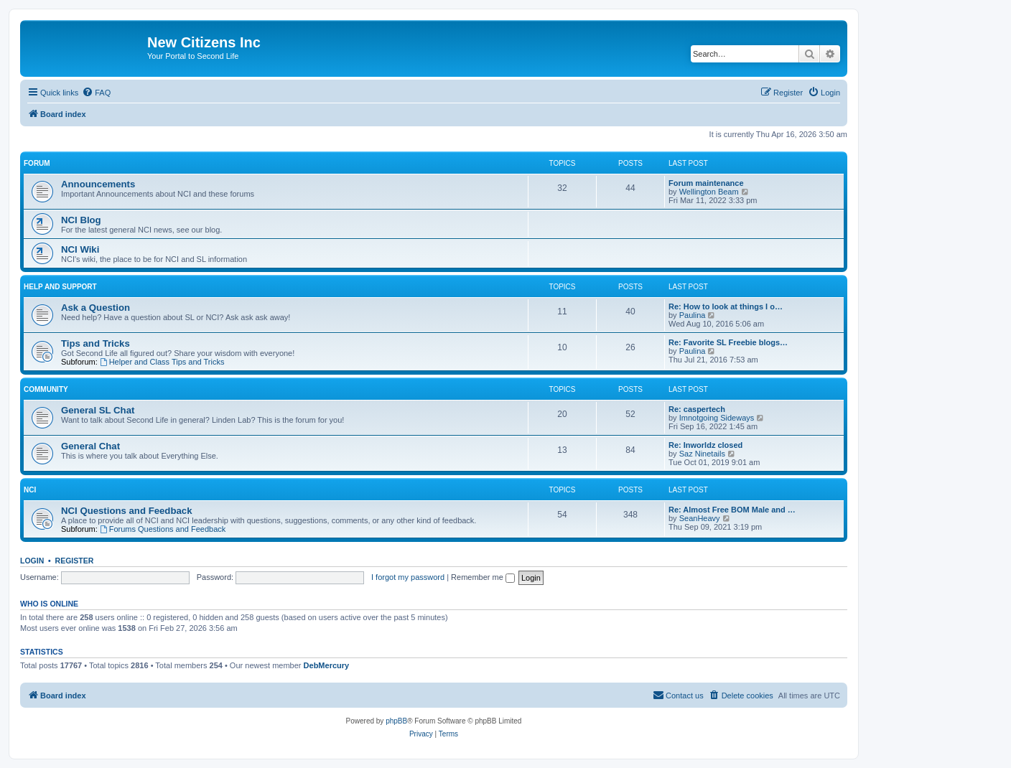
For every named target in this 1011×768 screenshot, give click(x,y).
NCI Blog (81, 220)
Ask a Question (95, 307)
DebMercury (327, 665)
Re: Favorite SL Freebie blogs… (728, 342)
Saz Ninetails (702, 453)
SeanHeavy (699, 518)
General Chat (90, 446)
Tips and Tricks (95, 343)
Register (74, 560)
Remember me (483, 577)
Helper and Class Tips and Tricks (162, 361)
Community (46, 389)
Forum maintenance (706, 183)
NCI (30, 490)
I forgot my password (407, 577)
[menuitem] (96, 92)
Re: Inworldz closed (705, 445)
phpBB (396, 721)
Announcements (98, 184)
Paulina (692, 315)
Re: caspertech (696, 409)
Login (32, 560)
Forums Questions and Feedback (162, 529)
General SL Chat (97, 410)
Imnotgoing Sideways (717, 417)
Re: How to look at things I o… (725, 306)
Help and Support (60, 287)
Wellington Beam (709, 191)
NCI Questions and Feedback (126, 510)
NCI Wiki (80, 249)
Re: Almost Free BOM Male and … (732, 509)
